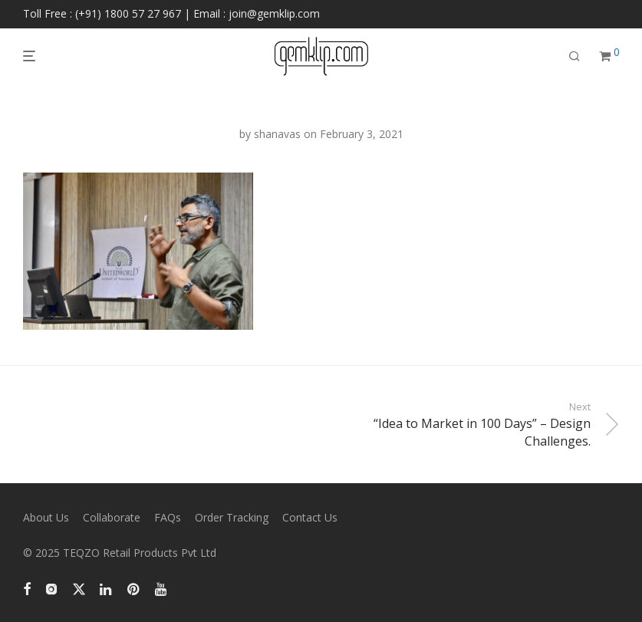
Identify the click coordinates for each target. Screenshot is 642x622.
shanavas (277, 134)
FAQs (167, 517)
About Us (46, 517)
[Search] (574, 56)
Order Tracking (231, 517)
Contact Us (309, 517)
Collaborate (111, 517)
